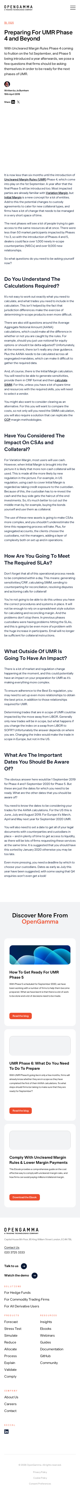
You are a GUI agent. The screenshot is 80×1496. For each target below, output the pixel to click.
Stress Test (12, 1329)
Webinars (47, 1335)
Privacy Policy (40, 1472)
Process (10, 1356)
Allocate (10, 1349)
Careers (10, 1404)
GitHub (45, 1356)
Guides (45, 1342)
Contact (10, 1411)
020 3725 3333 (14, 1252)
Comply (10, 1376)
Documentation (51, 1349)
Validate (10, 1370)
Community (49, 1363)
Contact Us (11, 1247)
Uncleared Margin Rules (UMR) (25, 179)
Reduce (10, 1342)
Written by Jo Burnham (16, 86)
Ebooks (45, 1329)
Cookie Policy (40, 1478)
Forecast (11, 1322)
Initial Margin (13, 197)
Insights (46, 1322)
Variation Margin (57, 193)
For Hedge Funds (17, 1293)
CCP (7, 419)
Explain (9, 1363)
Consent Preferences (40, 1483)
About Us (11, 1397)
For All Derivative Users (21, 1306)
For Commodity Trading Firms (26, 1299)
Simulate (10, 1335)
